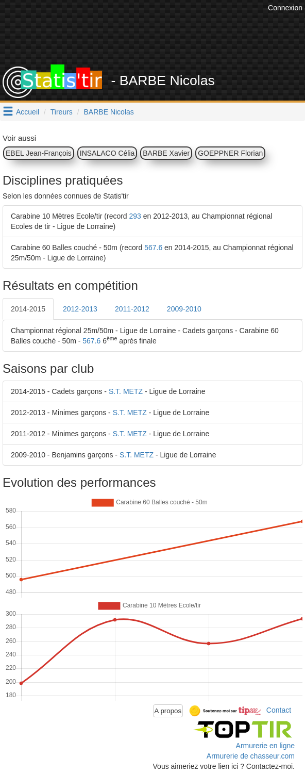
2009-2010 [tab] (184, 309)
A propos (168, 711)
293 (135, 216)
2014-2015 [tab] (28, 309)
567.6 (153, 247)
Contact (278, 710)
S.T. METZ (126, 391)
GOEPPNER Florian (230, 153)
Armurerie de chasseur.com (251, 756)
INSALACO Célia (107, 153)
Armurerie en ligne (265, 746)
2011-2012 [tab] (132, 309)
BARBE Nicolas (109, 112)
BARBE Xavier (166, 153)
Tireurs (61, 112)
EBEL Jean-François (39, 153)
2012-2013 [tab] (80, 309)
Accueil (27, 112)
